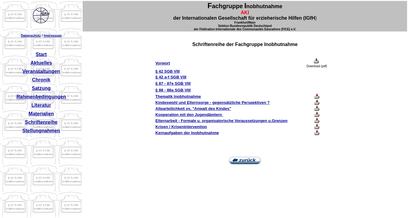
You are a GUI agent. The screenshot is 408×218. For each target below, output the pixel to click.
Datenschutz (31, 35)
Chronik (41, 79)
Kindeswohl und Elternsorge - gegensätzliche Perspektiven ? (212, 102)
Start (41, 54)
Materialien (41, 113)
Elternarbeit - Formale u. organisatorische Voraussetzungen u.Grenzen (221, 120)
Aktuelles (41, 62)
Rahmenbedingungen (41, 96)
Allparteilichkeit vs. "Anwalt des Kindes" (193, 108)
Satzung (41, 88)
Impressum (52, 35)
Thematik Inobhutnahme (178, 96)
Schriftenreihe (41, 122)
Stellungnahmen (41, 130)
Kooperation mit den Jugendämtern (189, 114)
